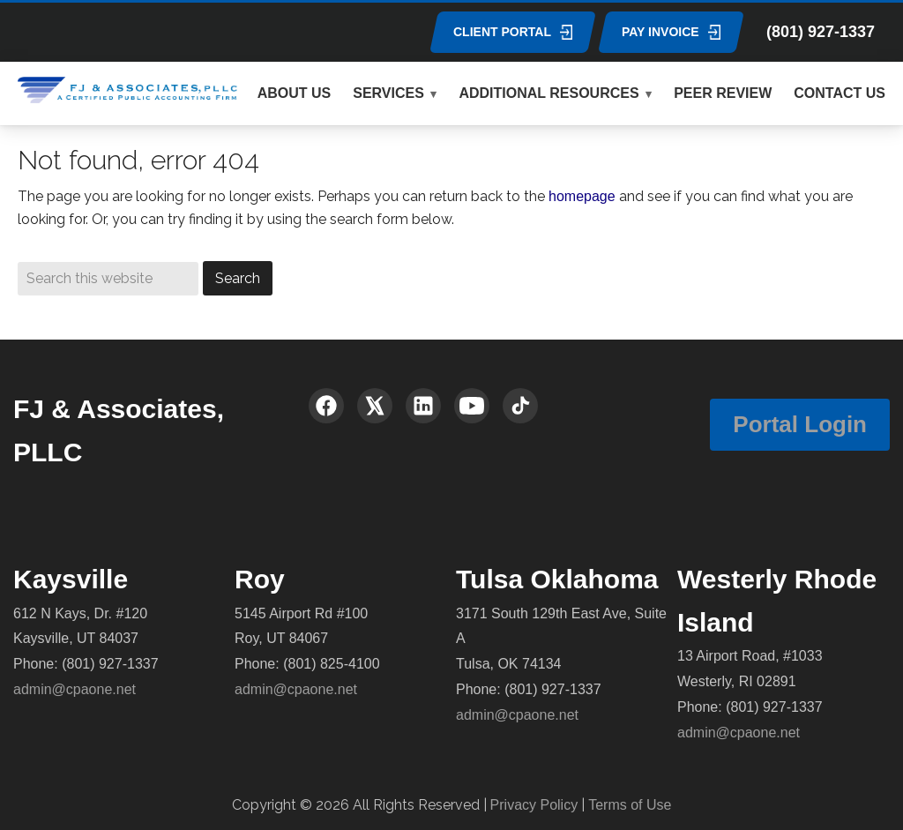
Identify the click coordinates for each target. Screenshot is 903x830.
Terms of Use (629, 804)
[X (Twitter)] (374, 405)
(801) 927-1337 (820, 32)
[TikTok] (520, 405)
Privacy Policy (534, 804)
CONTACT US (839, 93)
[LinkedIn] (423, 405)
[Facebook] (326, 405)
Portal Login (800, 424)
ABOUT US (294, 93)
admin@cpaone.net (74, 689)
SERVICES (388, 93)
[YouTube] (471, 405)
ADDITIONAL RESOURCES (548, 93)
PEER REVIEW (723, 93)
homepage (582, 196)
